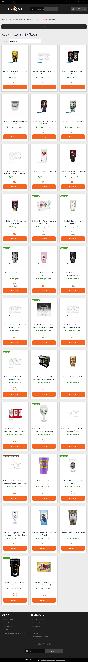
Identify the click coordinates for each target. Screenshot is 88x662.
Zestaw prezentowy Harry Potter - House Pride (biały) (44, 584)
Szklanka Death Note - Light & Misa (73, 73)
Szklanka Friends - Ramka (44, 481)
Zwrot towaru (6, 630)
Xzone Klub (82, 2)
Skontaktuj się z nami (39, 619)
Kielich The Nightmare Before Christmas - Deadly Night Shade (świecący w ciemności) (15, 534)
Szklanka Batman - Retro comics (73, 533)
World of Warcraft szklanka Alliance (15, 584)
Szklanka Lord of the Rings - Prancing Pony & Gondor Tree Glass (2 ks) (15, 172)
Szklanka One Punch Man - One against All (15, 222)
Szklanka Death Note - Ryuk (15, 273)
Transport (72, 2)
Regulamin (35, 633)
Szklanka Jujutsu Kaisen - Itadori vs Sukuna (44, 123)
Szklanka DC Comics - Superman (44, 171)
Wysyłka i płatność (8, 619)
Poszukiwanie (51, 9)
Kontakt (64, 2)
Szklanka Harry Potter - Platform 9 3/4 (15, 123)
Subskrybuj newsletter (54, 651)
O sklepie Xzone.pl (38, 623)
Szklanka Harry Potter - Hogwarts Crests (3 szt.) (44, 222)
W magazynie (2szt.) (45, 330)
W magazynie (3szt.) (74, 127)
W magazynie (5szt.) (16, 127)
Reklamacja (35, 626)
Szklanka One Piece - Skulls (73, 377)
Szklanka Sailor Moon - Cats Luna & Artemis (44, 534)
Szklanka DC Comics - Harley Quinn (73, 482)
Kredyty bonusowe (8, 626)
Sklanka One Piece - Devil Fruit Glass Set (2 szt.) (15, 326)
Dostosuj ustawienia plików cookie (13, 633)
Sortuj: (5, 41)
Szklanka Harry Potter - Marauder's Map (73, 274)
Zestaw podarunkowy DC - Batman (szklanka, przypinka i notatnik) (44, 378)
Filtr (44, 27)
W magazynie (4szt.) (45, 77)
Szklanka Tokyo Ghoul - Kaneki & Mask (73, 172)
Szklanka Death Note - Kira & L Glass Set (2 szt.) (15, 378)
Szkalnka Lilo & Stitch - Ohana (73, 121)
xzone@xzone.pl (11, 2)
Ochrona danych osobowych (41, 637)
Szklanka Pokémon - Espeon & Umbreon (44, 73)
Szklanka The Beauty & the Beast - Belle (15, 73)
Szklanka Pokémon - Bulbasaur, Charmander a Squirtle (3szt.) (15, 430)
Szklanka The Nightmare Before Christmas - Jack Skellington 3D (43, 326)
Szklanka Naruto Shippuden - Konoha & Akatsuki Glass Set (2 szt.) (73, 326)
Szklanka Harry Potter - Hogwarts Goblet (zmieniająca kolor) (44, 430)
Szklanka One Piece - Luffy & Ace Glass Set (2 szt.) (73, 430)
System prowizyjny (38, 630)
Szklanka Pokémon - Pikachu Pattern (73, 222)
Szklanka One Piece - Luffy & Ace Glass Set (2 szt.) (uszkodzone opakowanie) (15, 482)
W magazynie (16, 77)
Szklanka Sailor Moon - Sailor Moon (44, 274)
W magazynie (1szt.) (74, 227)
